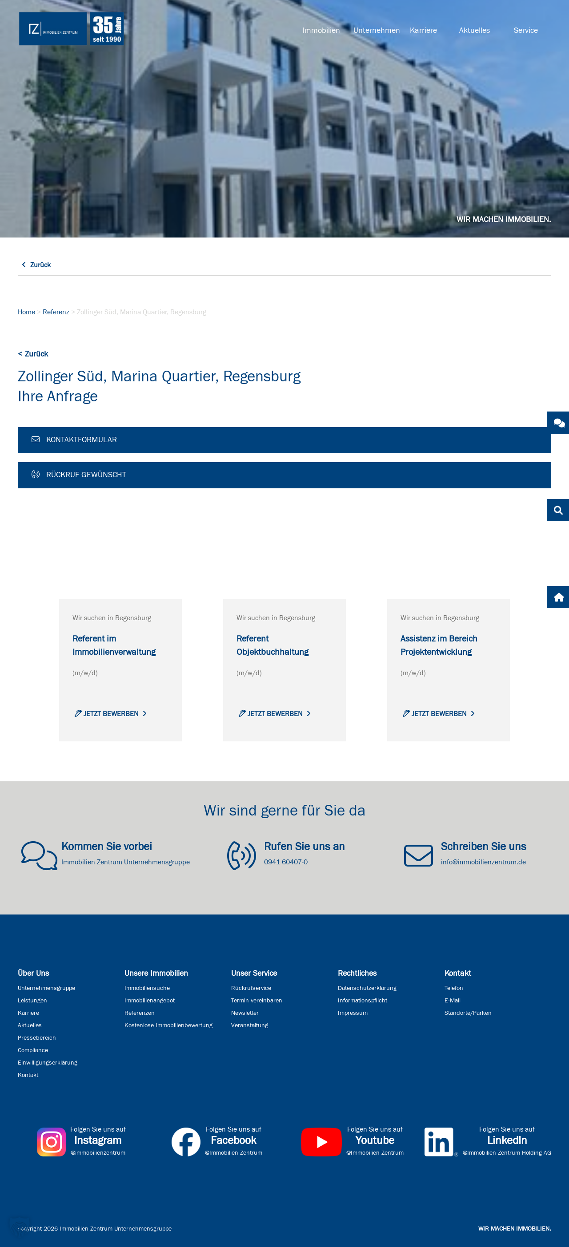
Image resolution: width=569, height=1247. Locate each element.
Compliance (33, 1050)
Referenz (56, 312)
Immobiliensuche (147, 988)
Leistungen (32, 1001)
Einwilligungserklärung (47, 1063)
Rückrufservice (251, 988)
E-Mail (453, 1001)
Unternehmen (375, 31)
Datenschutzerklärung (367, 988)
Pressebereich (37, 1038)
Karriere (423, 31)
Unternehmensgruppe (46, 988)
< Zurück (33, 354)
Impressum (353, 1013)
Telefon (454, 988)
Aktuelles (474, 31)
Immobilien (321, 31)
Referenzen (139, 1013)
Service (526, 31)
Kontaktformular (74, 439)
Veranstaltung (249, 1025)
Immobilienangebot (149, 1001)
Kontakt (28, 1075)
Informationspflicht (362, 1001)
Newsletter (245, 1013)
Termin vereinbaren (256, 1001)
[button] (19, 1227)
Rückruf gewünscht (79, 474)
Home (26, 312)
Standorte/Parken (468, 1013)
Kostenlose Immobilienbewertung (168, 1025)
